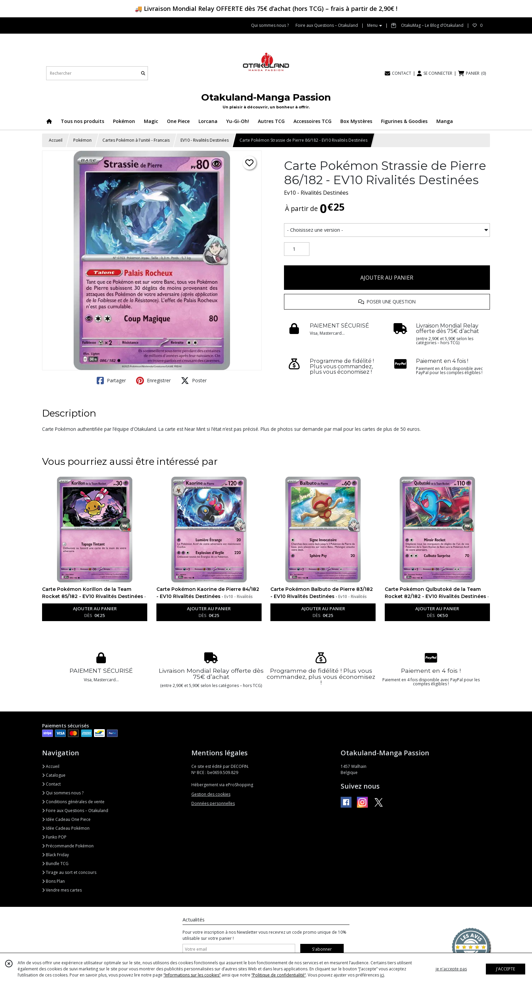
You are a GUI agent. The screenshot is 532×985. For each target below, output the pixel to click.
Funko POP (54, 837)
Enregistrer (153, 380)
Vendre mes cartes (62, 890)
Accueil (55, 140)
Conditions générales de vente (73, 802)
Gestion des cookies (210, 794)
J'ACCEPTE (505, 969)
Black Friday (55, 855)
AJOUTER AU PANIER (386, 277)
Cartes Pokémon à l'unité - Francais (136, 140)
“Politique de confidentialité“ (278, 975)
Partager (111, 380)
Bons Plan (53, 881)
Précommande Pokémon (68, 846)
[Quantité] (296, 249)
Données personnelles (213, 803)
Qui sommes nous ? (62, 793)
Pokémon (82, 140)
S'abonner (322, 949)
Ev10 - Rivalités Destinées (316, 192)
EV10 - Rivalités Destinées (204, 140)
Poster (194, 380)
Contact (51, 784)
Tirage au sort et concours (69, 872)
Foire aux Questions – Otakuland (75, 810)
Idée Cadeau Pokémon (66, 828)
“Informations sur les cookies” (192, 975)
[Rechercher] (143, 73)
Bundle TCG (55, 863)
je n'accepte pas (451, 969)
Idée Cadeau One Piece (66, 819)
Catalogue (53, 775)
